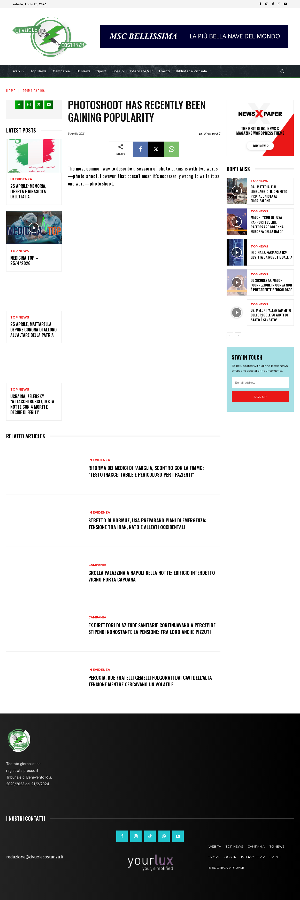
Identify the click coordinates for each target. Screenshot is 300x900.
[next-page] (238, 335)
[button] (282, 71)
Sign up (260, 397)
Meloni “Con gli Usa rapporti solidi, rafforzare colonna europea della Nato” (267, 224)
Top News (19, 251)
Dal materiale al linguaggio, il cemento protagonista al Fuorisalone (269, 194)
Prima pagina (34, 90)
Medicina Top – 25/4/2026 (24, 260)
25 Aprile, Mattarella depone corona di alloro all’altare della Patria (33, 329)
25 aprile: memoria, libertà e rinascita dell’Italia (28, 191)
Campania (97, 565)
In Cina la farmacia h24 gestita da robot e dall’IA (271, 255)
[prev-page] (230, 335)
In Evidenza (21, 179)
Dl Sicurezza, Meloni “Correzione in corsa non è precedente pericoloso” (271, 284)
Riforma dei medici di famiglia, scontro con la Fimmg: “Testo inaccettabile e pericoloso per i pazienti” (149, 471)
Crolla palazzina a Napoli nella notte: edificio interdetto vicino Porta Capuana (142, 576)
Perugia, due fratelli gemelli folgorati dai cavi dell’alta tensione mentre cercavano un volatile (144, 680)
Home (10, 90)
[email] (260, 382)
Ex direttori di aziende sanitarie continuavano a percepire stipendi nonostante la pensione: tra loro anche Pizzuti (149, 628)
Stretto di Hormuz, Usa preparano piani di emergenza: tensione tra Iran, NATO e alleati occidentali (150, 523)
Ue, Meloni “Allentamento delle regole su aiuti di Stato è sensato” (271, 314)
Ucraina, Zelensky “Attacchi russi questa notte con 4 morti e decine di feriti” (32, 404)
